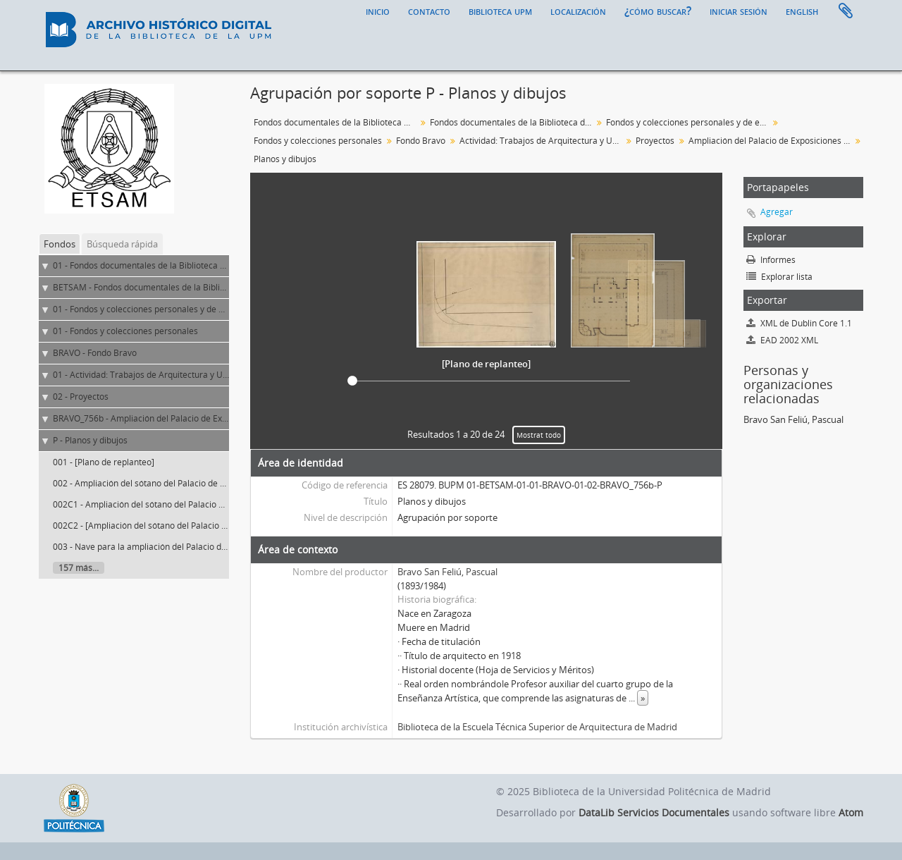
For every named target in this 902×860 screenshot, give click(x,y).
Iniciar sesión (738, 10)
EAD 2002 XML (782, 340)
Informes (771, 260)
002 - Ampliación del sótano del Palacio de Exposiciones (162, 483)
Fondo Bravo (420, 141)
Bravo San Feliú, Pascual (447, 571)
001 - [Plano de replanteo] (103, 462)
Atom (851, 812)
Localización (578, 10)
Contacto (429, 10)
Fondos (59, 244)
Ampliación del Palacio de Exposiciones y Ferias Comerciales (771, 141)
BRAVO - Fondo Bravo (95, 353)
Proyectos (655, 141)
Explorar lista (779, 277)
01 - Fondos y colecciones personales (125, 331)
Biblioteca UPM (500, 10)
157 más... (78, 568)
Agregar (776, 212)
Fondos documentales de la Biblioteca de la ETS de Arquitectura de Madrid (512, 122)
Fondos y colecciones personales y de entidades (689, 122)
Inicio (378, 10)
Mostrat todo (539, 435)
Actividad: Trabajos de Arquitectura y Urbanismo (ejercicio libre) (542, 141)
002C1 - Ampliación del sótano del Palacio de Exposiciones (167, 504)
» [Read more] (643, 698)
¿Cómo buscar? (657, 10)
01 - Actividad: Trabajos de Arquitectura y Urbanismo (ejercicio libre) (187, 375)
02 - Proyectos (81, 397)
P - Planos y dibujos (90, 440)
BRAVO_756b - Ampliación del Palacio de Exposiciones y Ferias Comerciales (200, 418)
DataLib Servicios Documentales (654, 812)
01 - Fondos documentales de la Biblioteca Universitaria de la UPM (183, 265)
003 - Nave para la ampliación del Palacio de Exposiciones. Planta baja (190, 547)
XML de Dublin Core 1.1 (799, 323)
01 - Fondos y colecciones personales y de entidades (155, 309)
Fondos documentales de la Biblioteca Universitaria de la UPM (336, 122)
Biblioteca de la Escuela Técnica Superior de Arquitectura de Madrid (537, 726)
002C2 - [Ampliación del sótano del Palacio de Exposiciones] (170, 526)
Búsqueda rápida (122, 244)
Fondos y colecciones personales (318, 141)
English (802, 10)
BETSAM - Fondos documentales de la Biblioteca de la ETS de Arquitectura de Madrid (219, 287)
